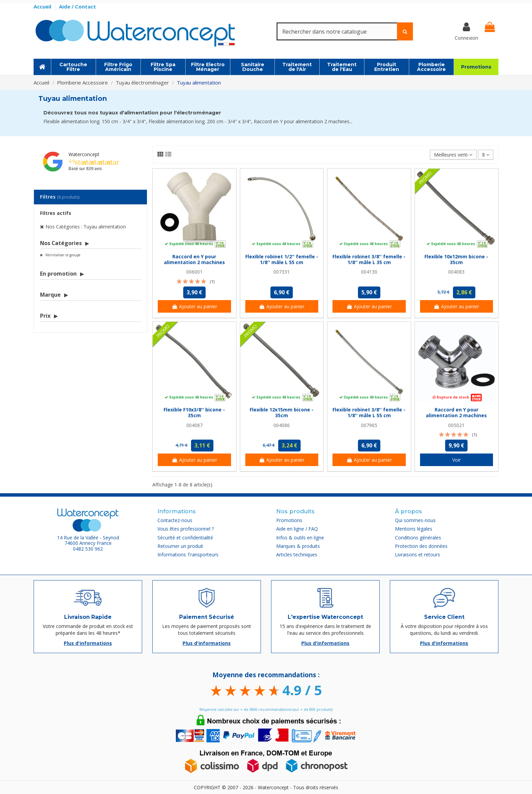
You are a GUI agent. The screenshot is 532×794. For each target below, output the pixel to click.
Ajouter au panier (194, 306)
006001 (194, 272)
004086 (281, 425)
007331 (281, 272)
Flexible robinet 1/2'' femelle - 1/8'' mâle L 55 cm (281, 259)
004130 (369, 272)
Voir (456, 460)
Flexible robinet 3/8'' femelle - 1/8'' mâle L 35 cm (368, 259)
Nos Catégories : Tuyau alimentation (85, 226)
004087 (194, 425)
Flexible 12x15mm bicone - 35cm (282, 412)
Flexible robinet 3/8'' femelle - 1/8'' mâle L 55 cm (368, 412)
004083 (456, 272)
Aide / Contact (77, 6)
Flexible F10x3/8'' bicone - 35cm (194, 412)
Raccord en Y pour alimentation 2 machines (194, 259)
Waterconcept (84, 154)
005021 (456, 425)
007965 (369, 425)
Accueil (43, 6)
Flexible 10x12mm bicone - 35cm (456, 259)
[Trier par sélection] (453, 155)
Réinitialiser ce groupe (62, 255)
